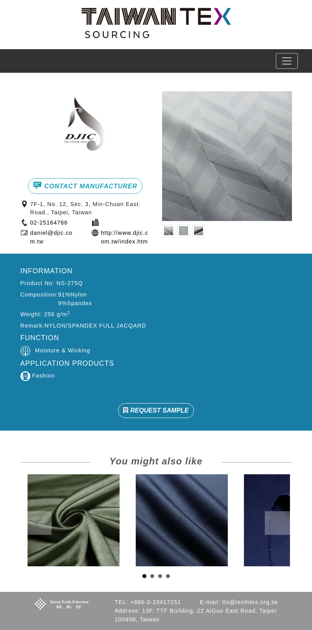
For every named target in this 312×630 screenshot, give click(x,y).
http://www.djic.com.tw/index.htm (124, 237)
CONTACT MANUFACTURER (85, 185)
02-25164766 (49, 222)
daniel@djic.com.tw (51, 237)
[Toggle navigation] (287, 61)
